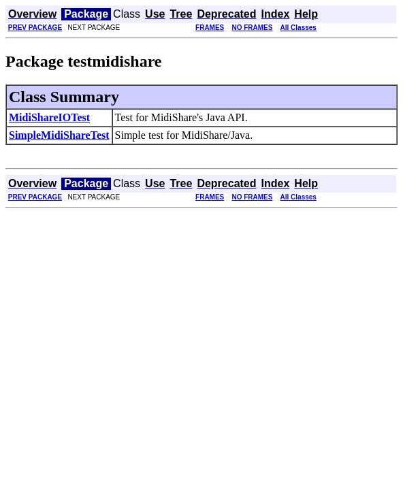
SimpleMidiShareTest (59, 135)
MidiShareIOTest (49, 117)
